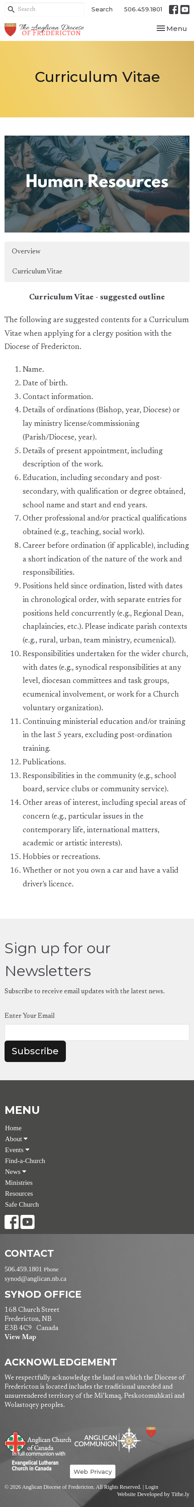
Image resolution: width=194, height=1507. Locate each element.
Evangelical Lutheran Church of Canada (35, 1461)
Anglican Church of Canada (38, 1441)
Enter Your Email (30, 1016)
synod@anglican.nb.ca (35, 1278)
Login (151, 1487)
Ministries (19, 1182)
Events (17, 1149)
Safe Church (22, 1204)
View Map (20, 1337)
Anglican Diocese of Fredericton (163, 1432)
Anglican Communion (108, 1440)
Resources (19, 1193)
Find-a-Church (25, 1160)
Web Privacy (93, 1471)
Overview (26, 251)
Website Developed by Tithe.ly (153, 1494)
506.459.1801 (143, 9)
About (16, 1139)
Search (102, 9)
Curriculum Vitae (37, 271)
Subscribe (35, 1051)
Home (13, 1128)
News (15, 1171)
